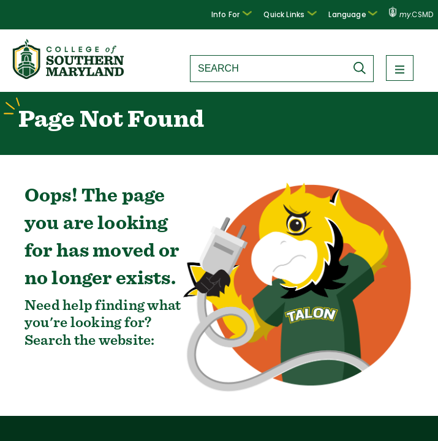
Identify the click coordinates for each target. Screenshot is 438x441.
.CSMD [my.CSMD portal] (411, 14)
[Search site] (268, 68)
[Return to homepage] (69, 75)
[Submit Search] (362, 68)
